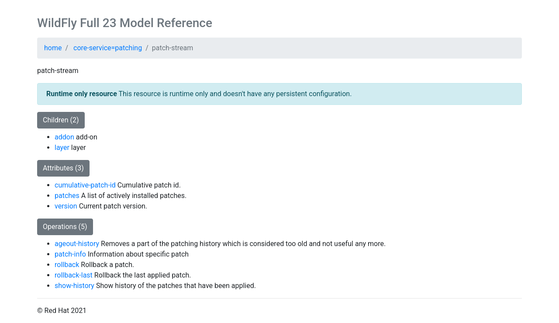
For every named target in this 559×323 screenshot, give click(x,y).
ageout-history (77, 244)
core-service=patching (107, 48)
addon (64, 137)
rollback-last (74, 275)
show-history (74, 285)
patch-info (70, 254)
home (53, 48)
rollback (67, 264)
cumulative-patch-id (85, 185)
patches (67, 195)
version (66, 206)
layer (62, 147)
